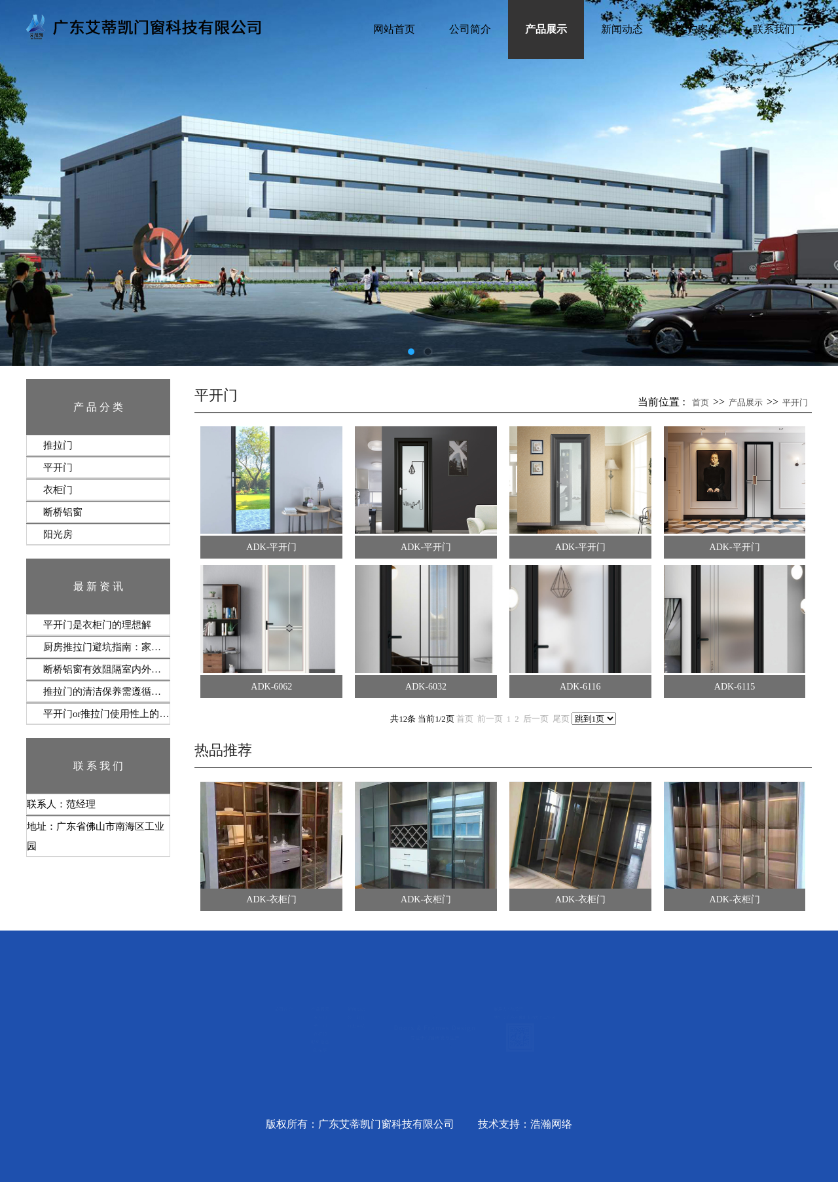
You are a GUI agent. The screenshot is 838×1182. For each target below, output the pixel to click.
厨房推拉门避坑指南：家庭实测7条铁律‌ (106, 647)
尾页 (561, 719)
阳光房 (58, 534)
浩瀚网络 (551, 1124)
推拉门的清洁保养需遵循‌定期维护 (106, 691)
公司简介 (470, 29)
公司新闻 (259, 1014)
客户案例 (698, 29)
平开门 (58, 467)
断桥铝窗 (62, 512)
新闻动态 (622, 29)
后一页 (536, 719)
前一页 (490, 719)
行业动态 (259, 1035)
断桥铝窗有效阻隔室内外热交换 (106, 669)
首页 (700, 402)
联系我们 (774, 29)
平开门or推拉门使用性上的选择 (106, 714)
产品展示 (546, 29)
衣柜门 (58, 490)
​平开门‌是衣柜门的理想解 (97, 624)
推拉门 (58, 445)
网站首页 (394, 29)
